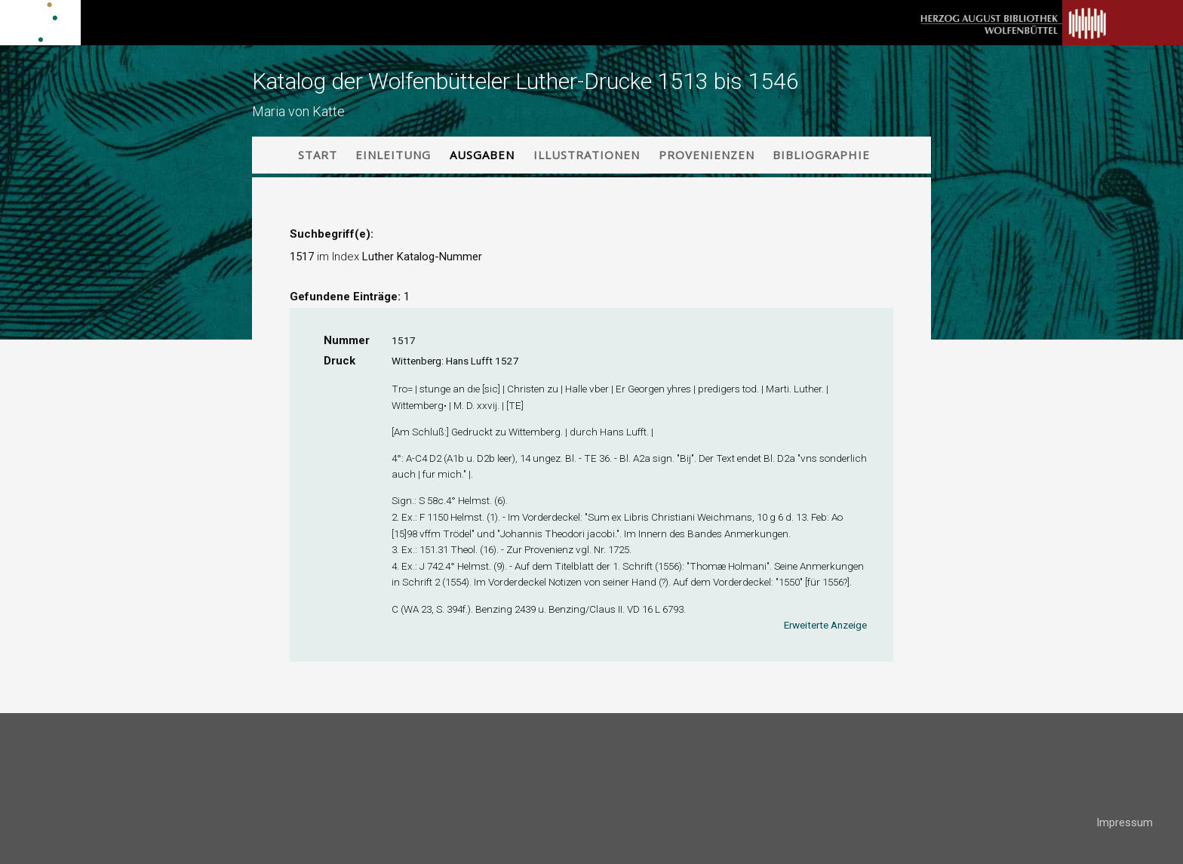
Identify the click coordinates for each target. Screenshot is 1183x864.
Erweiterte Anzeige (825, 625)
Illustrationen (586, 154)
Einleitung (393, 154)
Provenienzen (706, 154)
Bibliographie (821, 154)
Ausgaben (482, 154)
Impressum (1124, 822)
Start (317, 154)
